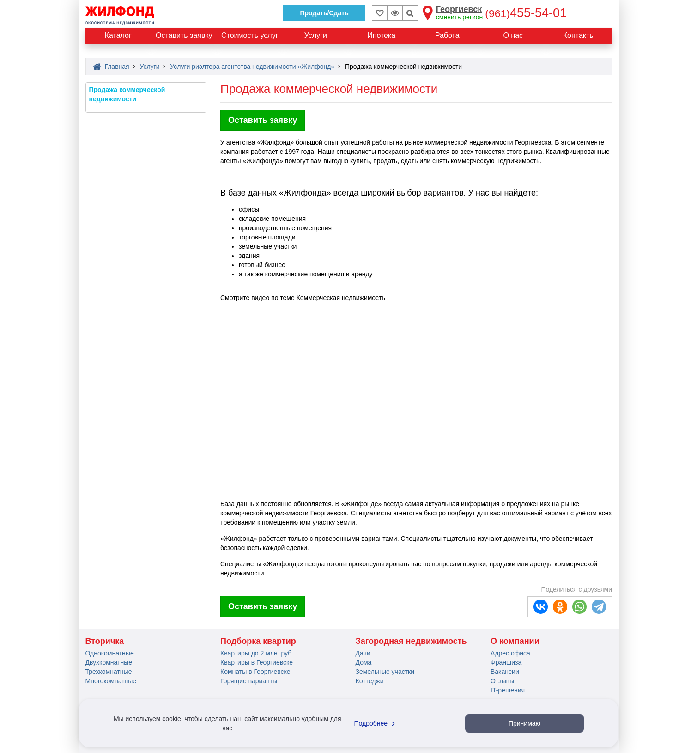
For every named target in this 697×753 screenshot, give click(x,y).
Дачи (363, 653)
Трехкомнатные (108, 671)
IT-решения (508, 690)
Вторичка (104, 641)
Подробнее (376, 723)
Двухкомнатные (109, 662)
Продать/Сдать (324, 13)
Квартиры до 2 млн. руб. (256, 653)
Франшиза (506, 662)
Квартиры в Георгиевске (256, 662)
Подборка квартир (258, 641)
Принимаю (524, 723)
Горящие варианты (248, 681)
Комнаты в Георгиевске (255, 671)
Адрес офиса (510, 653)
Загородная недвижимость (411, 641)
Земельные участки (385, 671)
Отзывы (502, 681)
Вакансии (505, 671)
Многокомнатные (111, 681)
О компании (515, 641)
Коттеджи (370, 681)
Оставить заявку (262, 120)
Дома (364, 662)
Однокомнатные (109, 653)
